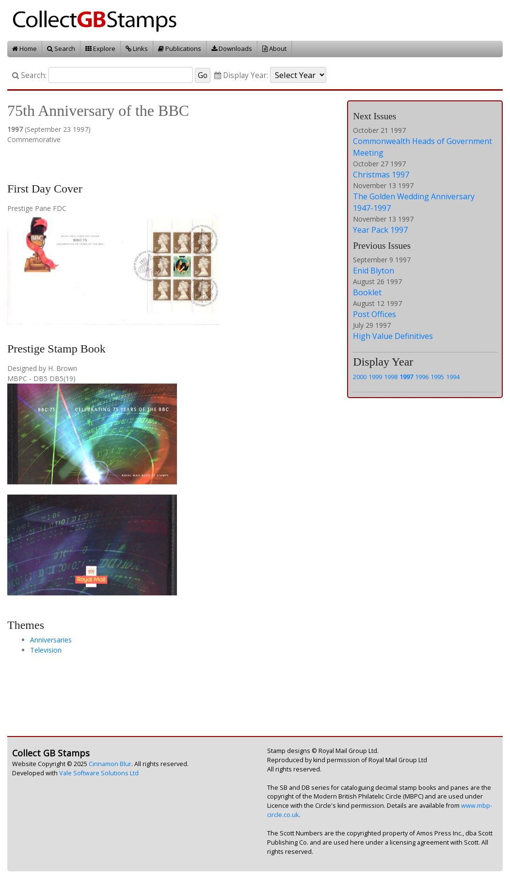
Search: (29, 75)
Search (61, 48)
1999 (375, 376)
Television (46, 650)
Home (24, 48)
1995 (437, 376)
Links (137, 48)
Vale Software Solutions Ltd (99, 773)
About (274, 48)
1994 (453, 376)
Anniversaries (51, 639)
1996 (422, 376)
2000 (360, 376)
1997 (406, 376)
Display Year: (241, 75)
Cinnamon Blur (110, 764)
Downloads (231, 48)
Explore (100, 48)
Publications (179, 48)
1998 (391, 376)
